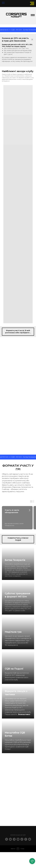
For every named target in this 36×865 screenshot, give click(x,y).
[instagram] (18, 840)
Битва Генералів (15, 560)
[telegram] (14, 840)
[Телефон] (6, 840)
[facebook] (25, 840)
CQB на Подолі (14, 668)
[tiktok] (21, 840)
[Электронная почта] (10, 840)
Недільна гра (13, 631)
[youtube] (29, 840)
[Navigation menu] (3, 3)
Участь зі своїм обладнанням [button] (12, 511)
